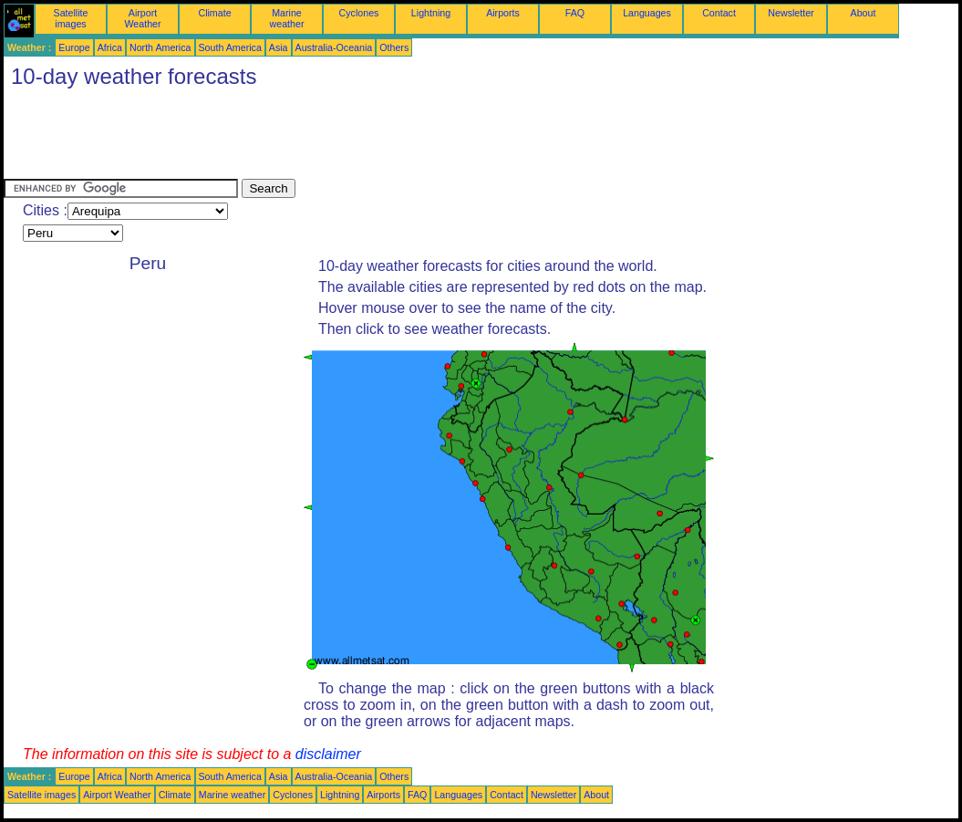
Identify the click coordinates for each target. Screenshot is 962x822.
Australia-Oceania (334, 47)
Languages (647, 12)
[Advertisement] (335, 138)
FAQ (574, 12)
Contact (719, 12)
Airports (503, 12)
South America (230, 47)
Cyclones (359, 12)
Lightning (430, 12)
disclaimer (328, 754)
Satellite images (71, 18)
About (863, 12)
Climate (214, 12)
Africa (110, 47)
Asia (278, 47)
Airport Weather (142, 18)
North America (160, 47)
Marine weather (287, 18)
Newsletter (790, 12)
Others (394, 47)
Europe (73, 47)
